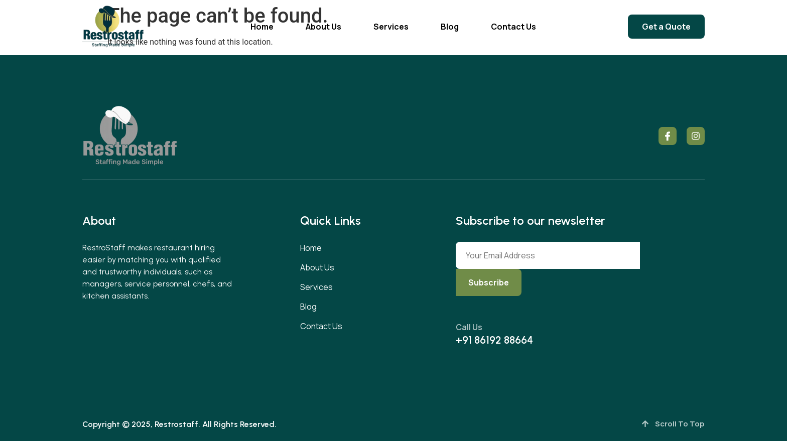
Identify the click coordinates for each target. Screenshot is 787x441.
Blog (450, 26)
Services (391, 26)
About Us (323, 26)
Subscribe (488, 282)
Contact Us (513, 26)
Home (262, 26)
